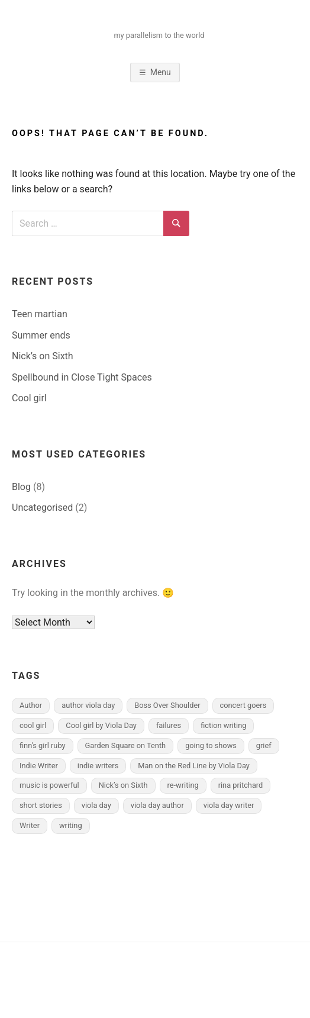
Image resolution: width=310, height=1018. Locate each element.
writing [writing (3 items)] (70, 825)
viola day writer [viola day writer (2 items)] (229, 805)
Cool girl (29, 398)
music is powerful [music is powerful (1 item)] (49, 785)
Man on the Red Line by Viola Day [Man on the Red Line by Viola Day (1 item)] (194, 765)
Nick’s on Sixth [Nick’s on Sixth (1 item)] (123, 785)
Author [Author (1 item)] (31, 705)
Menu (160, 72)
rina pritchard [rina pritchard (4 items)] (240, 785)
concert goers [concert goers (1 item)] (243, 705)
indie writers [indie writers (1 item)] (98, 765)
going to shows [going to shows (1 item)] (211, 745)
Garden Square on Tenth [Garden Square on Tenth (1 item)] (125, 745)
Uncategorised (42, 507)
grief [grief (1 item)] (264, 745)
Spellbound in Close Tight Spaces (82, 377)
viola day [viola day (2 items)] (96, 805)
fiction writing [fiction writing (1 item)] (223, 725)
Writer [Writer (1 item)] (30, 825)
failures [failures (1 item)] (168, 725)
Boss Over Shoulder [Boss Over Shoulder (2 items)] (167, 705)
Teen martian (39, 314)
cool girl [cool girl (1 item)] (33, 725)
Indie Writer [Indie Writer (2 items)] (39, 765)
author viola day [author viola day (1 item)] (88, 705)
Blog (21, 486)
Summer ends (41, 335)
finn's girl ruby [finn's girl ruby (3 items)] (43, 745)
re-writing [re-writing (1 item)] (183, 785)
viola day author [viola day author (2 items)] (157, 805)
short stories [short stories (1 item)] (41, 805)
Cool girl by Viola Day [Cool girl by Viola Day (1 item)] (101, 725)
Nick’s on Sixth (42, 356)
